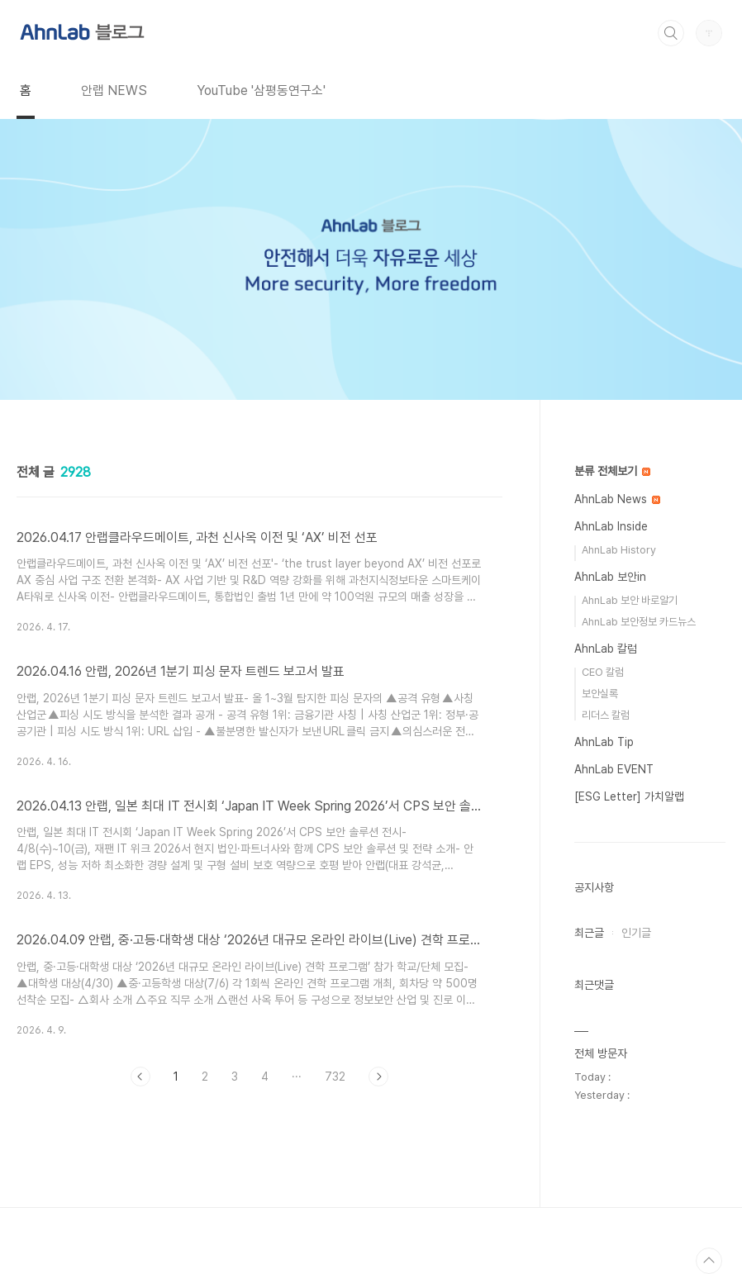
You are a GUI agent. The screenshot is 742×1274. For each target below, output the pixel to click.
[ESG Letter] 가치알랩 (629, 796)
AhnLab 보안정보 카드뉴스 (639, 622)
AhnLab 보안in (610, 576)
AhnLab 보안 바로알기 (630, 600)
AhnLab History (619, 550)
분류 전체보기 (612, 471)
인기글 (636, 932)
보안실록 (600, 693)
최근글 (589, 932)
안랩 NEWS (114, 90)
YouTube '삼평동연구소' (261, 90)
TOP (709, 1261)
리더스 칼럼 (606, 715)
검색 (671, 33)
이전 (140, 1076)
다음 (378, 1076)
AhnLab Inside (611, 526)
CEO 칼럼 (603, 672)
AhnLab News (617, 499)
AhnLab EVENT (614, 769)
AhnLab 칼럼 (605, 648)
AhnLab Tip (604, 742)
